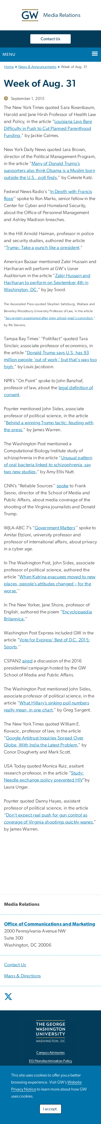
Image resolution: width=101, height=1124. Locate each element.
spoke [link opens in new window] (63, 486)
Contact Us (50, 39)
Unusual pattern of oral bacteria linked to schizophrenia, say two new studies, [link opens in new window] (48, 465)
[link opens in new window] (49, 924)
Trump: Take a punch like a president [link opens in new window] (42, 247)
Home (9, 67)
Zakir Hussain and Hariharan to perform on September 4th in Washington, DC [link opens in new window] (47, 282)
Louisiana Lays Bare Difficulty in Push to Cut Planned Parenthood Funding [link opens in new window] (48, 128)
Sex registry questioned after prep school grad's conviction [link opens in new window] (49, 318)
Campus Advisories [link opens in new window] (50, 1052)
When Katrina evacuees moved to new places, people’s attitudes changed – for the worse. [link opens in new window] (50, 584)
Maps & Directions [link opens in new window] (22, 976)
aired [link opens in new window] (27, 661)
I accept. (50, 1109)
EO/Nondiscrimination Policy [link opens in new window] (50, 1061)
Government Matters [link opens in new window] (55, 528)
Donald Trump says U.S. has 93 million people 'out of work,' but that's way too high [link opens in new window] (50, 360)
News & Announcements (37, 67)
